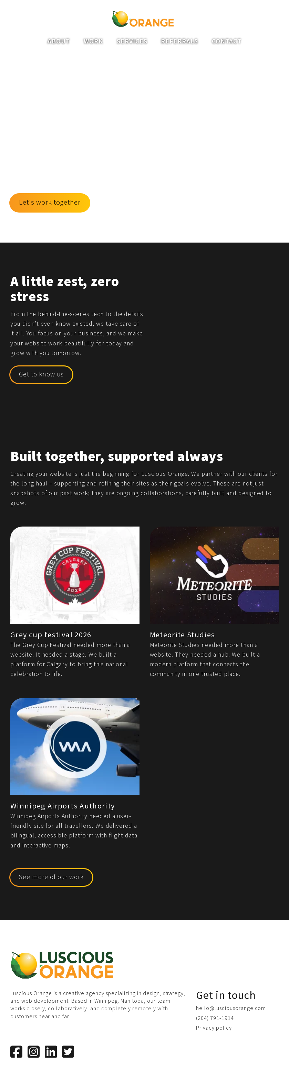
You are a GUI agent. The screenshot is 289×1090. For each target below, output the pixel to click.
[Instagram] (34, 1052)
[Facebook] (16, 1052)
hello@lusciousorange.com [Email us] (231, 1007)
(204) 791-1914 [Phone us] (215, 1017)
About (59, 41)
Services (132, 41)
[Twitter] (68, 1052)
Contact (226, 41)
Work (93, 41)
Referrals (179, 41)
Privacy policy (213, 1027)
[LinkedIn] (51, 1052)
